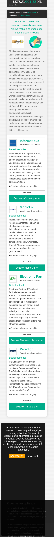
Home (11, 5)
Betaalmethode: (26, 13)
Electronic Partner (33, 276)
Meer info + (27, 192)
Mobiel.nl (27, 207)
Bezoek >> (27, 198)
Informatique (29, 141)
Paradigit (27, 349)
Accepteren (16, 456)
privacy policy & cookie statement (26, 448)
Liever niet (32, 456)
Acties (17, 5)
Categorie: (19, 15)
